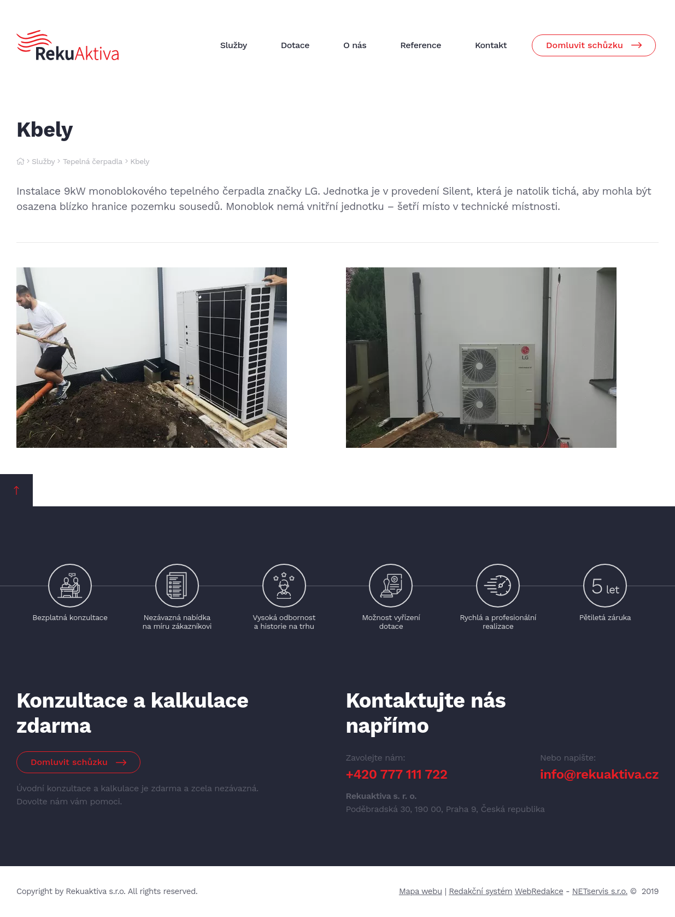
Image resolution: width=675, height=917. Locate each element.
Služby (43, 161)
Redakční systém (480, 891)
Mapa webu (420, 891)
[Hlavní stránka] (20, 161)
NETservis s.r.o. (599, 891)
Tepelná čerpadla (92, 161)
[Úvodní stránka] (67, 45)
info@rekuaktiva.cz (599, 774)
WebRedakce (539, 891)
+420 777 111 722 (397, 774)
